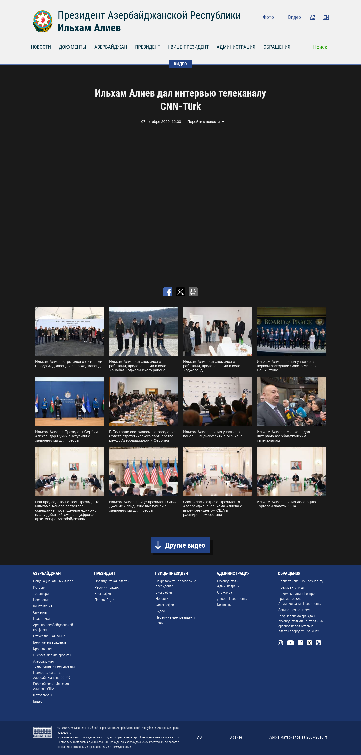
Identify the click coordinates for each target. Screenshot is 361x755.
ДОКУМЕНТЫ (72, 47)
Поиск (320, 47)
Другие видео (185, 545)
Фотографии (165, 605)
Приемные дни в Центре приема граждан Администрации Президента (299, 598)
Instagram (284, 27)
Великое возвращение (49, 642)
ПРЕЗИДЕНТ (147, 47)
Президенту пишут (292, 587)
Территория (41, 593)
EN (326, 17)
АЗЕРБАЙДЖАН (110, 47)
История (39, 587)
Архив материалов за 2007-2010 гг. (298, 737)
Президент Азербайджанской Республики (149, 15)
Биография (103, 593)
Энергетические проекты (52, 655)
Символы (40, 612)
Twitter (316, 27)
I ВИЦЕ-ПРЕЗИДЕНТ (188, 47)
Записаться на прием (294, 610)
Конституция (42, 606)
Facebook (306, 27)
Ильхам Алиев (89, 28)
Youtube (295, 27)
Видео (294, 17)
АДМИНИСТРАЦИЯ (236, 47)
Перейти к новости (203, 121)
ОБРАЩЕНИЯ (276, 47)
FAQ (198, 737)
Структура (224, 592)
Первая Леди (104, 600)
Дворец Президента (232, 598)
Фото (268, 17)
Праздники (41, 618)
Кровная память (45, 648)
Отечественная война (49, 636)
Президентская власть (112, 581)
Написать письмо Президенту (300, 581)
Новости (162, 598)
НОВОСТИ (41, 47)
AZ (312, 17)
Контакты (224, 605)
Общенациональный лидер (53, 581)
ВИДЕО (180, 64)
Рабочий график (107, 587)
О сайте (235, 737)
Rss (325, 27)
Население (41, 600)
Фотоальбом (42, 695)
